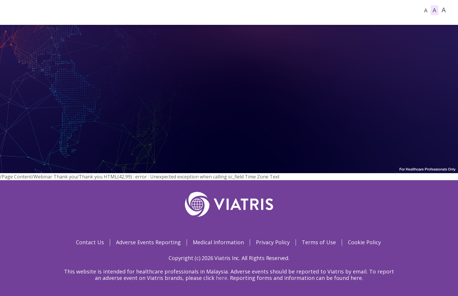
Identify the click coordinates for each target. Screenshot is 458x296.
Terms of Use (319, 242)
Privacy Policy (273, 242)
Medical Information (218, 242)
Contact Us (90, 242)
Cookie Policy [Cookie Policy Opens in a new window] (364, 242)
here (221, 277)
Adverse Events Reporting (148, 242)
